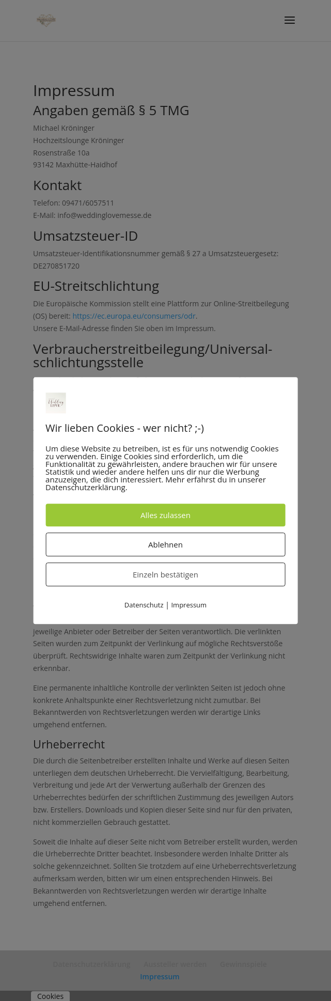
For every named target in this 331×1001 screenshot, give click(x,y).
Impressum (189, 604)
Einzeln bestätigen (165, 574)
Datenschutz (144, 604)
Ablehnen (165, 544)
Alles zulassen (165, 515)
